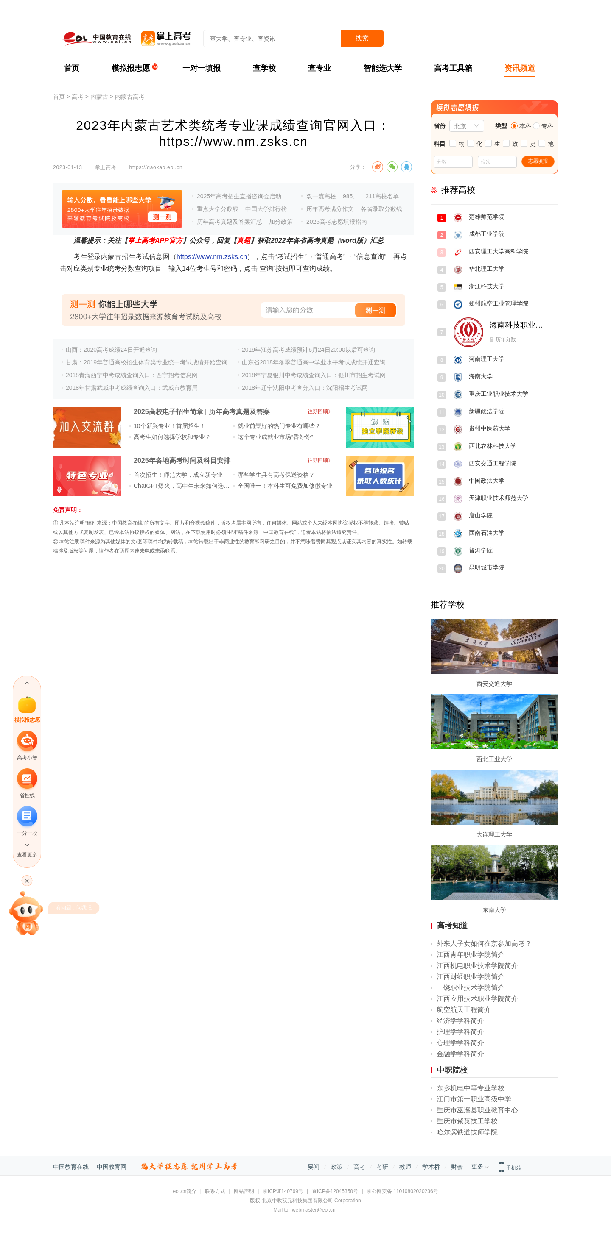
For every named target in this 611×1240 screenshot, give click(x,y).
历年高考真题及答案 (239, 411)
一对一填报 (201, 68)
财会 (457, 1166)
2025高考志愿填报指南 (336, 221)
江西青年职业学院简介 (470, 954)
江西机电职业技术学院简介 (477, 965)
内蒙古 (99, 96)
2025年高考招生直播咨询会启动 (239, 196)
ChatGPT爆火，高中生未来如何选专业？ (187, 485)
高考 (78, 96)
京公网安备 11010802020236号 (402, 1191)
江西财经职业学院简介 (470, 976)
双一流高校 (321, 196)
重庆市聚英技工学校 (467, 1121)
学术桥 (431, 1166)
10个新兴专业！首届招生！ (170, 426)
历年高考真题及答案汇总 (229, 221)
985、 (351, 196)
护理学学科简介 (460, 1031)
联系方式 (215, 1191)
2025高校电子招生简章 (168, 411)
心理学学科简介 (460, 1042)
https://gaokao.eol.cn (155, 167)
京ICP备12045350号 (335, 1191)
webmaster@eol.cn (314, 1210)
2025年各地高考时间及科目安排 (182, 460)
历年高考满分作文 (330, 209)
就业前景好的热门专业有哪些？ (279, 426)
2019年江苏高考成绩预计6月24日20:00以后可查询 (308, 349)
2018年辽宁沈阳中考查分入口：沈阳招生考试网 (305, 387)
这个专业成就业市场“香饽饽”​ (275, 437)
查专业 (319, 68)
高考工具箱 (453, 68)
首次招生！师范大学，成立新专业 (178, 474)
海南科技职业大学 (517, 325)
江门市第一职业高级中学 (474, 1099)
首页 (71, 68)
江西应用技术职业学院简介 (477, 998)
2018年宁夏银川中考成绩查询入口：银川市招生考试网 (314, 375)
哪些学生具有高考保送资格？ (276, 474)
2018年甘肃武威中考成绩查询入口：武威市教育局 (132, 387)
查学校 (264, 68)
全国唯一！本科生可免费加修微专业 (285, 485)
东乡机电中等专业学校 (470, 1088)
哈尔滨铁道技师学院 (467, 1132)
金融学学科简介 (460, 1053)
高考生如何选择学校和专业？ (172, 437)
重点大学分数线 (217, 209)
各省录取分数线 (381, 209)
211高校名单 (382, 196)
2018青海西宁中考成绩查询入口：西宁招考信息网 (132, 375)
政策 (336, 1166)
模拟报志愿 (131, 68)
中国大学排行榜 (266, 209)
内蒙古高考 (130, 96)
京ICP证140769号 (283, 1191)
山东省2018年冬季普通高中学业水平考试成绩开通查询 (314, 362)
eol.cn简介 (184, 1191)
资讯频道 (519, 68)
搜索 (362, 38)
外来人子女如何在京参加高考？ (484, 943)
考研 (382, 1166)
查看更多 (27, 854)
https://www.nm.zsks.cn (212, 256)
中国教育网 (111, 1166)
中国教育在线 (71, 1166)
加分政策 (281, 221)
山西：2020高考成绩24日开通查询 (111, 349)
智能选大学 (383, 68)
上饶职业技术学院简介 (470, 987)
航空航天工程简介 (464, 1009)
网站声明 (244, 1191)
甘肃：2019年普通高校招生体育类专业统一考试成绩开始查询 (146, 362)
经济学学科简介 (460, 1020)
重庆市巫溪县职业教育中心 (477, 1110)
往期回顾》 (320, 411)
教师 (405, 1166)
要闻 (314, 1166)
